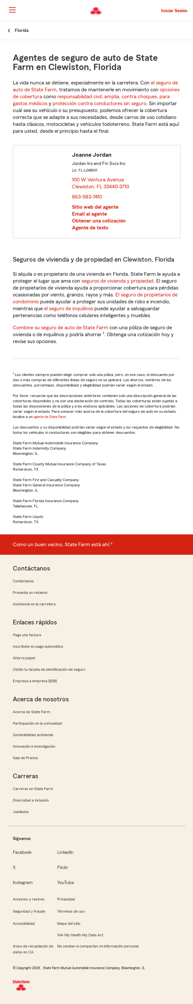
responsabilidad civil (79, 96)
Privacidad (66, 899)
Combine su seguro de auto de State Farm (60, 327)
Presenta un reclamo (30, 593)
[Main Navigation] (12, 10)
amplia (111, 96)
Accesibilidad (24, 923)
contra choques (139, 96)
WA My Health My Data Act (80, 935)
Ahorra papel (24, 658)
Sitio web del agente (95, 207)
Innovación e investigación (34, 746)
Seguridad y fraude (29, 911)
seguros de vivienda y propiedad (118, 281)
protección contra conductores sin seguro (99, 103)
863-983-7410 (87, 196)
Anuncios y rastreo (28, 899)
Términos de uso (71, 911)
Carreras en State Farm (33, 789)
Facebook (22, 852)
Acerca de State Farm (31, 712)
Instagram (23, 882)
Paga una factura (27, 635)
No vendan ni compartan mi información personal (97, 946)
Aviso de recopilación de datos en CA (33, 949)
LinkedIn (65, 852)
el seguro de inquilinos (68, 308)
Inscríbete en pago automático (38, 646)
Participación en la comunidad (37, 723)
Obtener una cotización (99, 220)
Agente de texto (90, 227)
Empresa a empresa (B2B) (35, 681)
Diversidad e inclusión (31, 800)
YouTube (65, 882)
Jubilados (21, 812)
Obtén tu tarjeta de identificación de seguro (49, 669)
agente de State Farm (50, 417)
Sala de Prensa (25, 758)
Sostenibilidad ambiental (33, 735)
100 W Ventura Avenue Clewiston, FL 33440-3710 (101, 183)
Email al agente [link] (89, 214)
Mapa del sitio (68, 923)
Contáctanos (23, 581)
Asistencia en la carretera (34, 604)
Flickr (62, 867)
